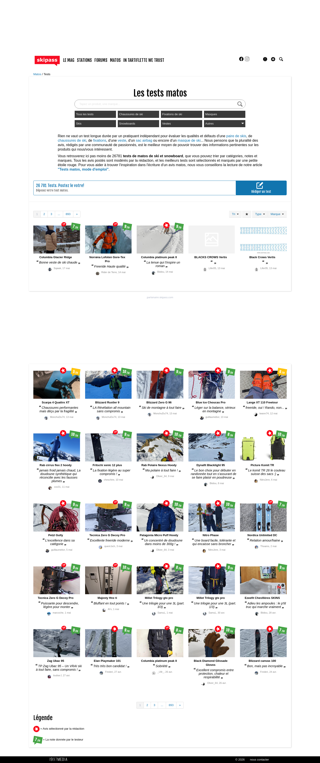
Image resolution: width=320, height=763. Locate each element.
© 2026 (240, 759)
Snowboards (127, 123)
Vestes (166, 123)
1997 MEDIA (60, 759)
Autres (224, 123)
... (59, 214)
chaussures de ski (72, 140)
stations (84, 60)
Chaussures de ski (131, 114)
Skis (79, 123)
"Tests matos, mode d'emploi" (83, 169)
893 (68, 214)
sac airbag (144, 140)
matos (115, 60)
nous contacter (259, 759)
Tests (47, 74)
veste (122, 140)
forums (100, 60)
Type (260, 214)
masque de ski (189, 140)
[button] (273, 59)
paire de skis (236, 136)
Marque (277, 214)
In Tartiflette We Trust (143, 60)
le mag (68, 60)
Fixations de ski (172, 114)
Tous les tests (85, 114)
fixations (99, 140)
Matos (37, 74)
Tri (235, 214)
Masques (211, 114)
